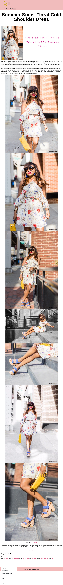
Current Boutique (44, 558)
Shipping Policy (5, 570)
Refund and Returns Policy (7, 573)
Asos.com (6, 558)
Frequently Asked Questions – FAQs (8, 568)
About (3, 583)
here (23, 558)
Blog (3, 578)
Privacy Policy (4, 575)
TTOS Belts (4, 581)
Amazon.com (16, 558)
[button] (9, 3)
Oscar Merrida (34, 542)
